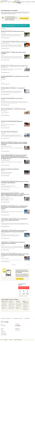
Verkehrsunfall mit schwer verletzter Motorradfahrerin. (13, 31)
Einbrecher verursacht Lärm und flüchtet (10, 169)
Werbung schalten (3, 333)
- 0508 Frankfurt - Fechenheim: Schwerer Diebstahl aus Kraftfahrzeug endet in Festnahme (13, 243)
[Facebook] (16, 325)
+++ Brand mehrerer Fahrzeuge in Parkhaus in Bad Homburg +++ (15, 41)
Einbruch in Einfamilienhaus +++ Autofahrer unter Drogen (13, 108)
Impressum (10, 339)
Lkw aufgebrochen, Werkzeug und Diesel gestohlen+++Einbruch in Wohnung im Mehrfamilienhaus (15, 182)
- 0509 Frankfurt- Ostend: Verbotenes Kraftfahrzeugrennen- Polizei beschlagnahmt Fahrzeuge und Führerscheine (14, 231)
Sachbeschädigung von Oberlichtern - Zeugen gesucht (13, 88)
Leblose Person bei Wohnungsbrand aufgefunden (11, 121)
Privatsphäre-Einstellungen (17, 339)
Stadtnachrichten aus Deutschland (6, 318)
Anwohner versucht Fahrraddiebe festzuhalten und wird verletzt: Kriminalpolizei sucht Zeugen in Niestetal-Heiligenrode (15, 254)
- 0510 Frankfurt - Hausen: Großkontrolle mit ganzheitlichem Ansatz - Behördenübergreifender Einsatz (14, 219)
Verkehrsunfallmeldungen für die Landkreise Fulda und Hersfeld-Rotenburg (15, 77)
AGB (1, 339)
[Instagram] (19, 325)
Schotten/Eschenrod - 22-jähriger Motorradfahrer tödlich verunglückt (13, 53)
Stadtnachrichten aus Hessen (17, 318)
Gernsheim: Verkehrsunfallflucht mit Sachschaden (12, 98)
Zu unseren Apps (3, 325)
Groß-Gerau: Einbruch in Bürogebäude (9, 131)
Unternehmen (3, 331)
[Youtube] (18, 325)
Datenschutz (5, 339)
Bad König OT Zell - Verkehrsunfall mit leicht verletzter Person (14, 65)
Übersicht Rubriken (4, 334)
